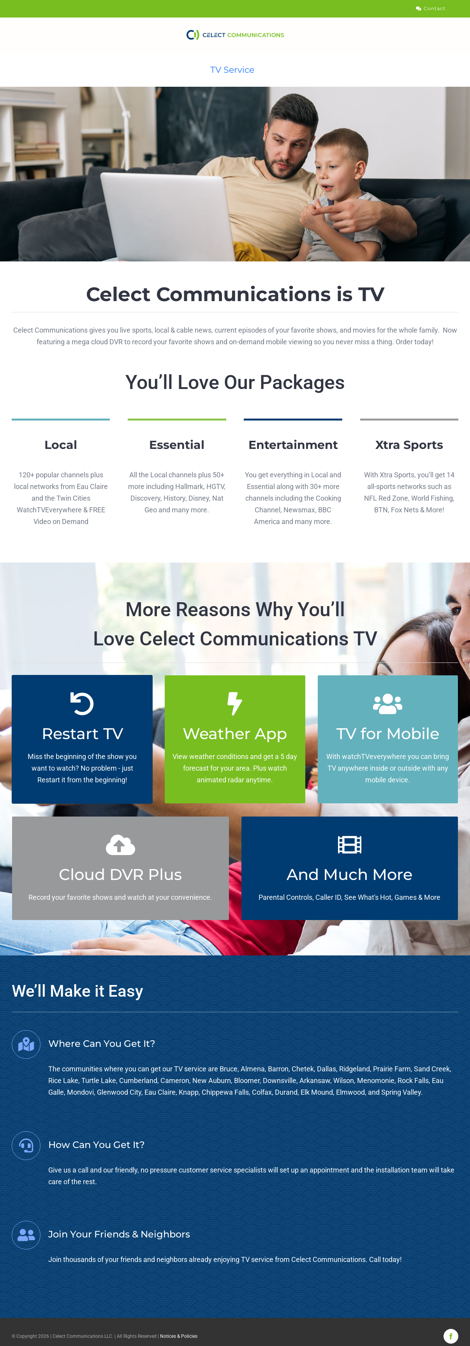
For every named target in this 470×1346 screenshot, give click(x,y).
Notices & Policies (178, 1336)
